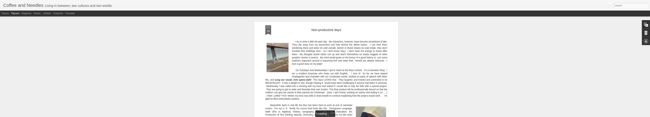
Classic (5, 13)
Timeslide (70, 13)
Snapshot (58, 13)
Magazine (27, 13)
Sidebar (47, 13)
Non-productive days (326, 30)
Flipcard (15, 13)
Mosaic (37, 13)
